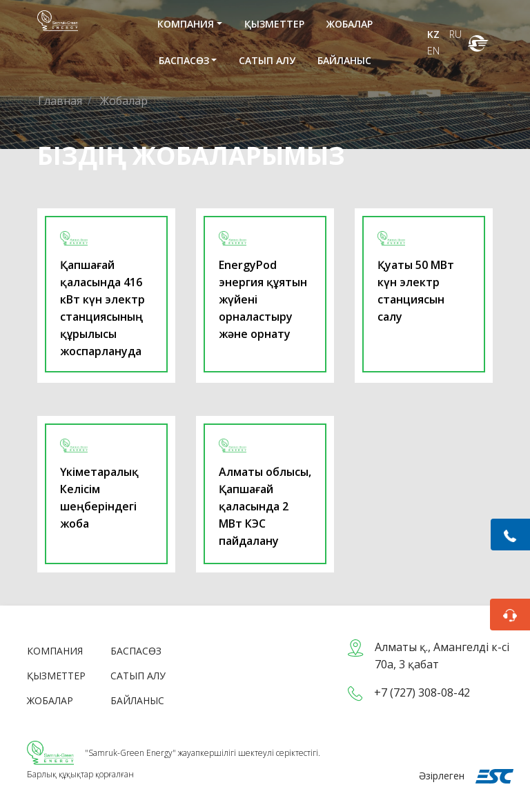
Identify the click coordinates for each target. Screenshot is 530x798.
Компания (185, 23)
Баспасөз (184, 60)
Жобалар (349, 23)
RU (455, 34)
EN (433, 50)
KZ (434, 34)
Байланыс (344, 60)
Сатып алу (267, 60)
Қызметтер (274, 23)
